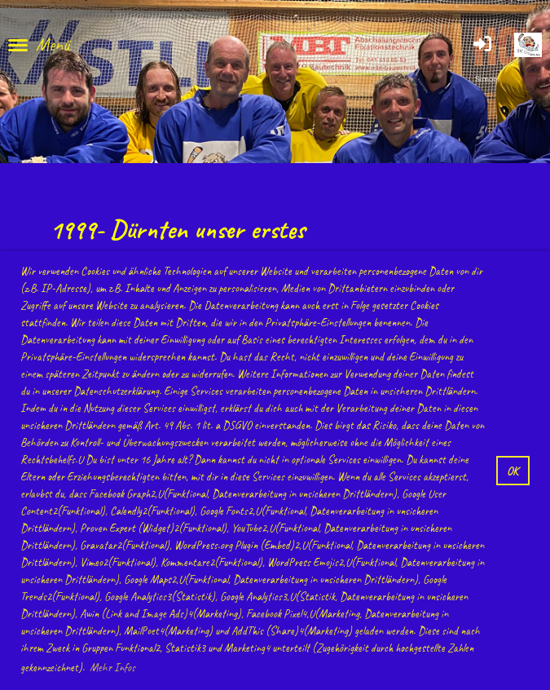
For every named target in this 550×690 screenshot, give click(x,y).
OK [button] (512, 470)
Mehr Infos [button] (112, 668)
